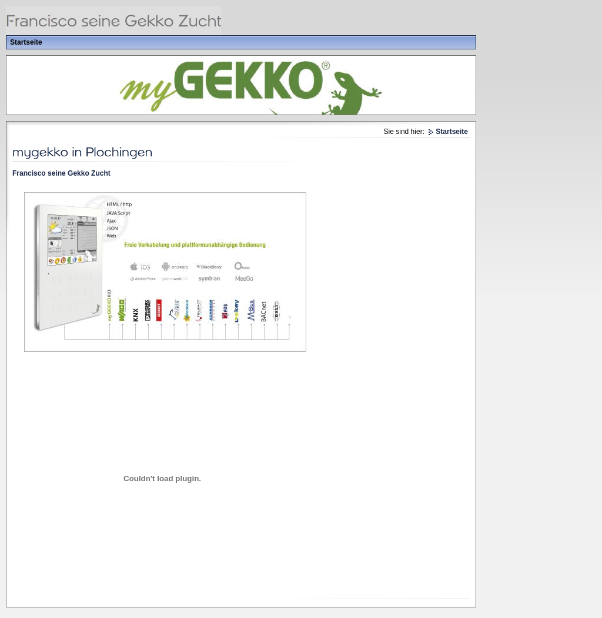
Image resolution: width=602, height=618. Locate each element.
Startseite (26, 42)
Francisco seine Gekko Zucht (61, 173)
